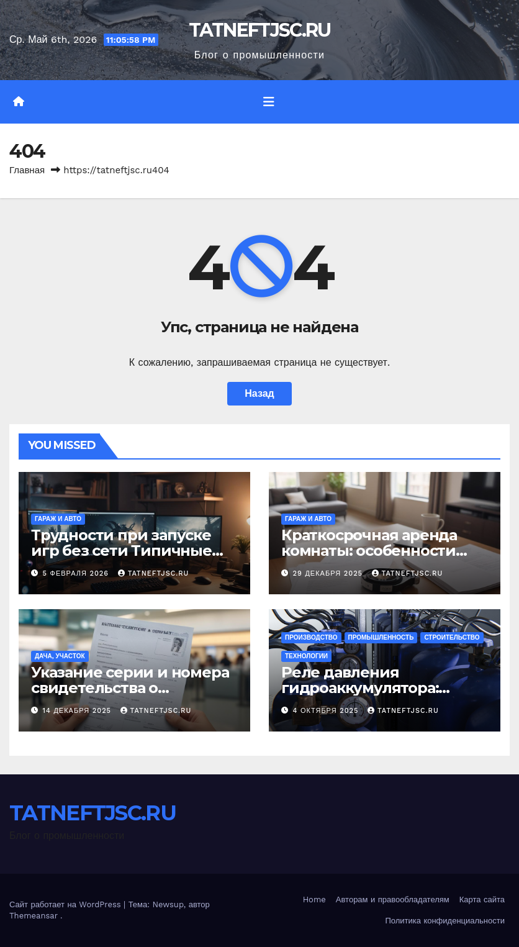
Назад (259, 393)
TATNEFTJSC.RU (260, 30)
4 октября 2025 (327, 711)
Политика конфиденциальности (445, 920)
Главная (27, 170)
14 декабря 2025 (78, 711)
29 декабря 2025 (329, 573)
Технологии (306, 656)
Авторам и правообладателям (392, 899)
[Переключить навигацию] (268, 102)
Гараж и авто (58, 518)
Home (314, 899)
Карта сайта (482, 899)
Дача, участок (60, 656)
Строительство (451, 637)
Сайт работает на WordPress (66, 904)
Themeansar (33, 915)
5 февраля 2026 (77, 573)
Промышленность (381, 637)
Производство (311, 637)
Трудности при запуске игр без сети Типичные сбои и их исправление (121, 550)
